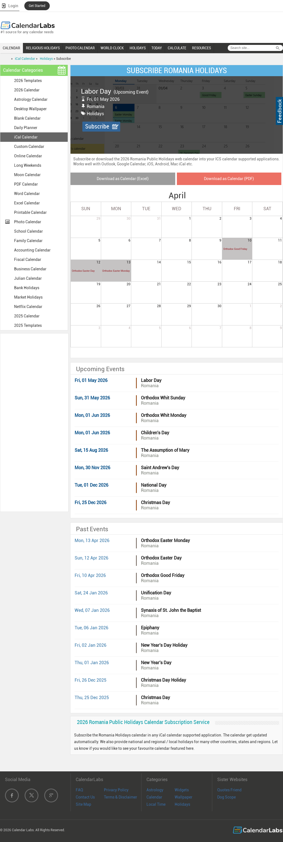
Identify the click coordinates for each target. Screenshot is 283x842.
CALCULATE (177, 48)
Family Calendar (28, 240)
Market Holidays (28, 297)
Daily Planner (25, 127)
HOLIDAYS (138, 48)
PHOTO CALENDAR (80, 48)
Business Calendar (30, 269)
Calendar (154, 797)
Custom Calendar (29, 146)
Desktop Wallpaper (30, 109)
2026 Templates (28, 80)
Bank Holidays (26, 288)
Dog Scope (226, 797)
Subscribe (97, 126)
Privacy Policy (116, 790)
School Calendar (28, 231)
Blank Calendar (27, 118)
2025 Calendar (27, 316)
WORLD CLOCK (112, 48)
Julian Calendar (28, 278)
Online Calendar (28, 156)
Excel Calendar (27, 203)
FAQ (79, 790)
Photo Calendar (27, 222)
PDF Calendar (26, 184)
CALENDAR (11, 48)
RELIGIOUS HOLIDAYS (43, 48)
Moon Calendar (27, 175)
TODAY (156, 48)
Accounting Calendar (32, 250)
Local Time (156, 804)
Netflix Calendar (28, 306)
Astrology (154, 790)
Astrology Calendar (31, 99)
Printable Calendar (30, 212)
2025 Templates (28, 325)
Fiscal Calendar (27, 259)
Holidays (46, 59)
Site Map (83, 804)
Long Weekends (27, 165)
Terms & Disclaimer (120, 797)
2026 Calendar (27, 90)
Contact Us (85, 797)
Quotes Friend (229, 790)
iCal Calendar (25, 59)
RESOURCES (201, 48)
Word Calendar (27, 193)
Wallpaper (183, 797)
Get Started (37, 6)
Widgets (182, 790)
